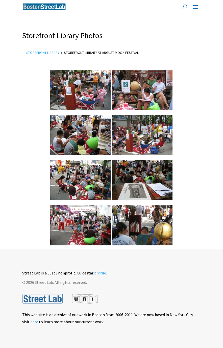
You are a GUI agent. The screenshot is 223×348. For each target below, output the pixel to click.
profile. (100, 272)
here (34, 321)
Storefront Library (42, 52)
